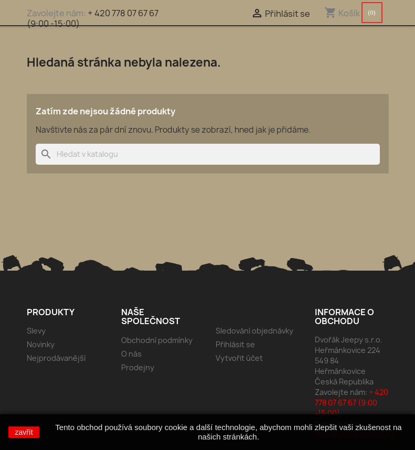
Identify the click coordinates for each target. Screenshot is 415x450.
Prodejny (137, 367)
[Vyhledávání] (208, 154)
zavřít (24, 432)
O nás (131, 354)
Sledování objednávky (254, 331)
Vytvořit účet (239, 358)
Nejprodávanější (56, 358)
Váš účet (236, 312)
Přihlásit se (235, 344)
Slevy (36, 331)
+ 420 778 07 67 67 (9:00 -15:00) (92, 18)
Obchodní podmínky (157, 340)
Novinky (41, 344)
